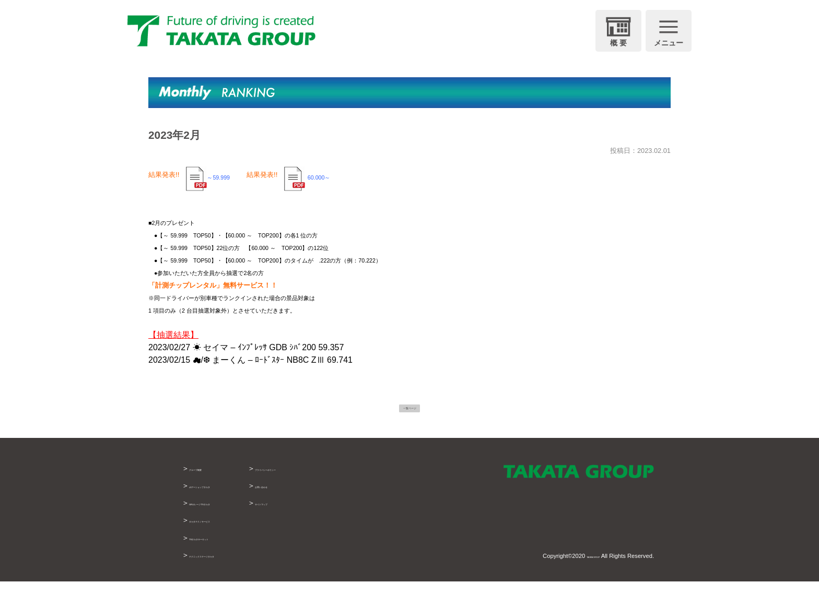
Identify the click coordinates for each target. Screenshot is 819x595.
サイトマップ (339, 516)
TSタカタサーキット (223, 550)
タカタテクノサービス (225, 533)
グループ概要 (211, 482)
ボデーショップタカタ (225, 499)
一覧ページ (409, 413)
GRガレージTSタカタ (225, 516)
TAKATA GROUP (578, 569)
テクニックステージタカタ (233, 568)
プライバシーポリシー (354, 482)
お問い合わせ (339, 499)
